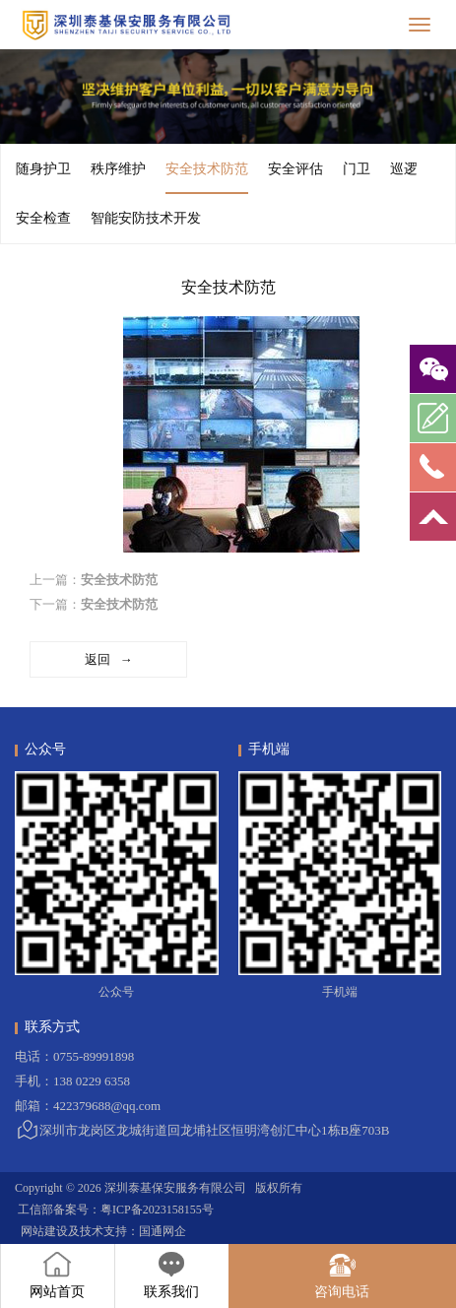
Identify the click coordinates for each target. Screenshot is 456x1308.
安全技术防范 (206, 178)
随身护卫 (43, 169)
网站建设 (44, 1231)
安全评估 (295, 169)
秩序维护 (118, 169)
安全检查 (43, 218)
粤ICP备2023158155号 (157, 1209)
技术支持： (109, 1231)
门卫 (356, 169)
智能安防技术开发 (146, 218)
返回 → (109, 659)
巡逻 (404, 169)
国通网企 (162, 1231)
